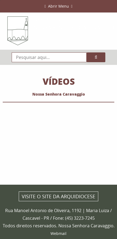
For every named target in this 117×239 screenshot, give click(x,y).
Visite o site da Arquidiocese (58, 196)
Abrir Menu (58, 6)
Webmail (58, 233)
